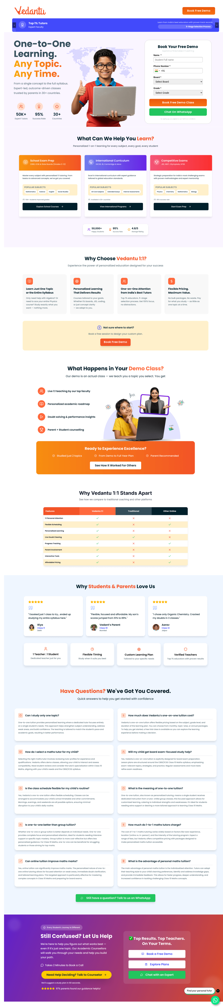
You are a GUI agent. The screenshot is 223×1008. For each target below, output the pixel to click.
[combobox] (157, 70)
